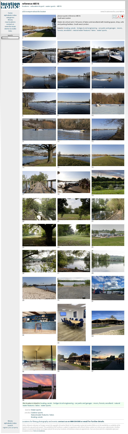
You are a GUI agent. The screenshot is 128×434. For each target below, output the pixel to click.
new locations (10, 22)
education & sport (37, 6)
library (10, 20)
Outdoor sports (37, 412)
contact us (10, 24)
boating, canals (70, 28)
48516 (59, 6)
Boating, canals (37, 417)
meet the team (10, 26)
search (10, 425)
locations (25, 6)
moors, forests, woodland (103, 403)
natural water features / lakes (84, 30)
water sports (50, 6)
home (10, 13)
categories (10, 17)
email (85, 421)
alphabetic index (10, 15)
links (10, 31)
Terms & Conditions (39, 431)
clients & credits (10, 29)
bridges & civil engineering (87, 28)
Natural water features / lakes (42, 415)
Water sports (36, 410)
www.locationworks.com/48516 (112, 11)
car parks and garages (107, 28)
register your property (10, 427)
